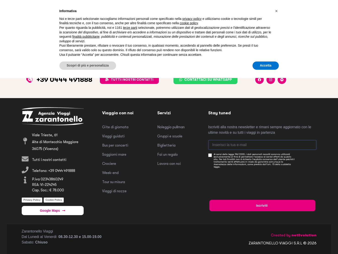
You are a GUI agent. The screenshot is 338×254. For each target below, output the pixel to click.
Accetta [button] (265, 65)
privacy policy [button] (192, 19)
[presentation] (244, 180)
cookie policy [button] (189, 23)
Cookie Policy (53, 199)
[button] (276, 11)
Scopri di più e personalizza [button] (88, 65)
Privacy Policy (32, 199)
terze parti (130, 27)
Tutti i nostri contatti (49, 160)
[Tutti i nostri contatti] (25, 158)
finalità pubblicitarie (85, 36)
